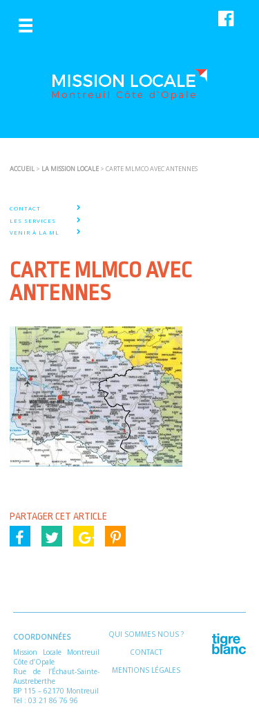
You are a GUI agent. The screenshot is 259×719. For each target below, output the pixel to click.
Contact (146, 652)
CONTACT (25, 208)
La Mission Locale (70, 168)
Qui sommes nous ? (146, 634)
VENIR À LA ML (34, 232)
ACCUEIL (22, 168)
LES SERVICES (33, 220)
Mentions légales (146, 670)
